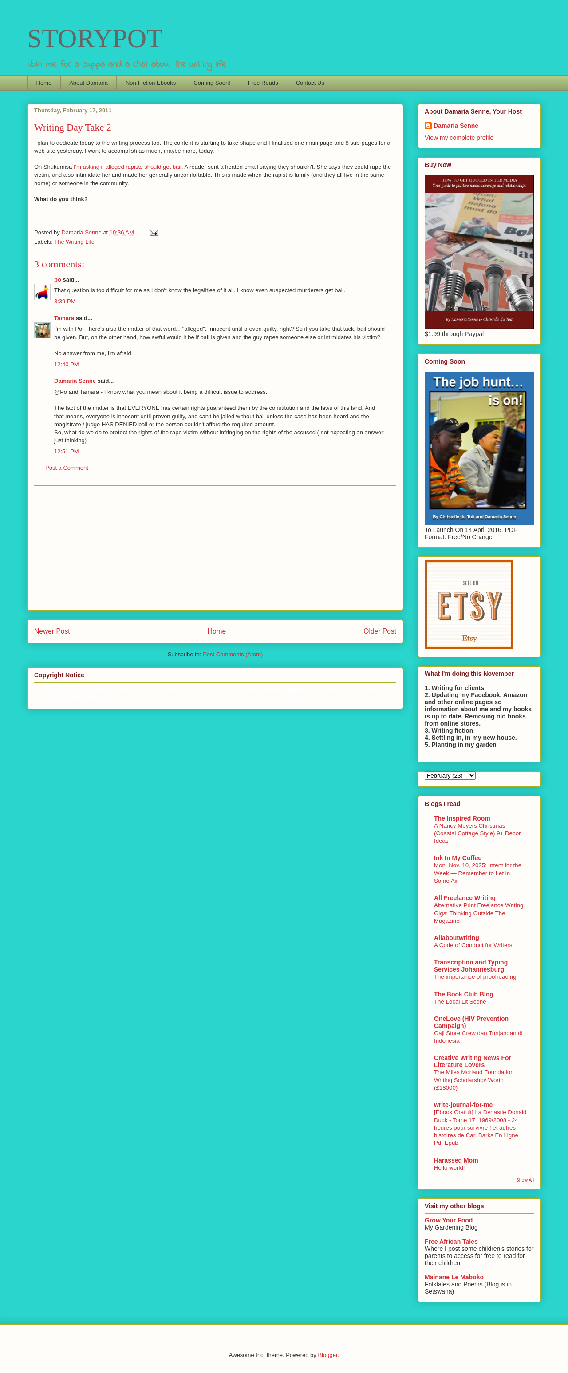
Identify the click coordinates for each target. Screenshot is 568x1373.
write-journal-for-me (463, 1104)
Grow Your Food (449, 1220)
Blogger (327, 1355)
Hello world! (449, 1167)
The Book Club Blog (463, 994)
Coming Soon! (211, 82)
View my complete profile (459, 137)
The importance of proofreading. (476, 976)
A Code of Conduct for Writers (473, 945)
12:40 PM (66, 364)
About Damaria (88, 82)
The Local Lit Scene (460, 1001)
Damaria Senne (75, 380)
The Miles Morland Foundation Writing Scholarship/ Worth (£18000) (474, 1080)
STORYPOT (95, 38)
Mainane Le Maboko (454, 1277)
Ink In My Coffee (457, 857)
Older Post (379, 631)
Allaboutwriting (456, 937)
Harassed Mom (456, 1160)
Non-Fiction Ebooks (151, 82)
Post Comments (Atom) (233, 654)
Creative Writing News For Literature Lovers (472, 1061)
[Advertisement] (215, 547)
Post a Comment (66, 467)
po (57, 279)
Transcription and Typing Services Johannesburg (471, 966)
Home (44, 82)
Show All (525, 1180)
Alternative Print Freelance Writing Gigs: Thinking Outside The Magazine (479, 913)
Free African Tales (451, 1241)
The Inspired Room (462, 818)
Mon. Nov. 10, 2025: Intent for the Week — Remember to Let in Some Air (477, 873)
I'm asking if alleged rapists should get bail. (129, 166)
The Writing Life (74, 241)
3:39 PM (64, 301)
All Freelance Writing (465, 897)
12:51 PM (66, 451)
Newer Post (52, 631)
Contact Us (310, 82)
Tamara (64, 318)
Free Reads (263, 82)
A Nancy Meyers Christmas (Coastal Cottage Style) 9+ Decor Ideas (477, 833)
